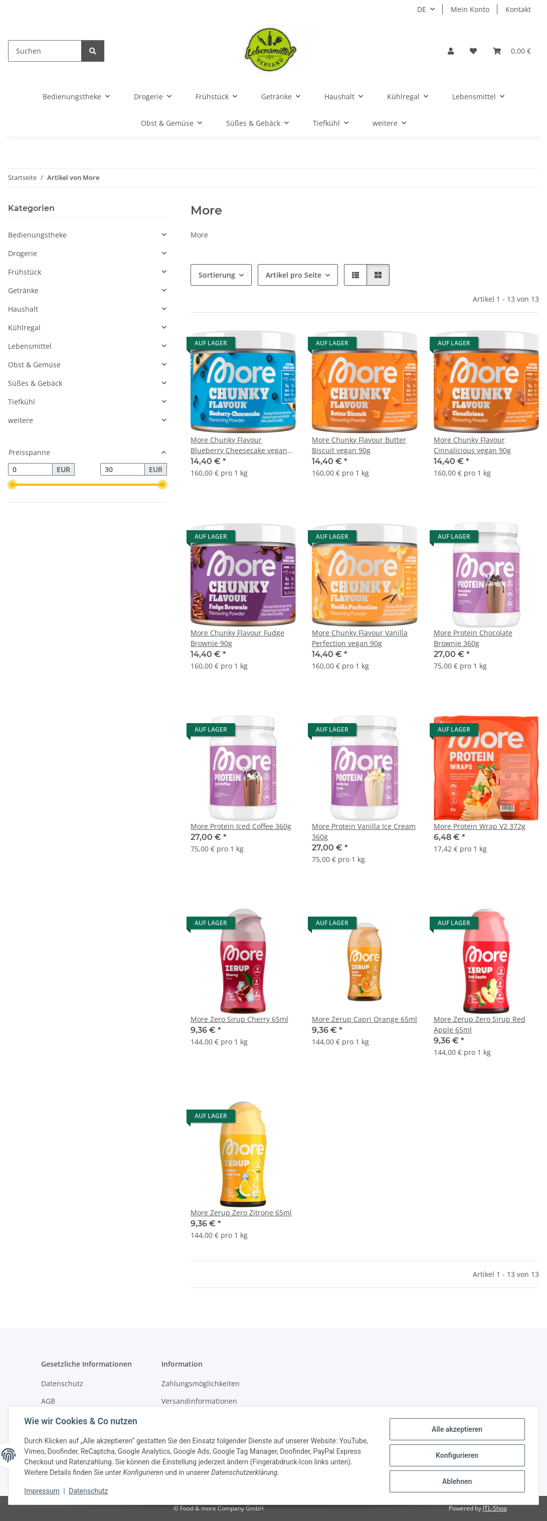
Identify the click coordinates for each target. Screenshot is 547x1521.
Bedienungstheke (37, 235)
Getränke (23, 290)
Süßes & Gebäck (35, 383)
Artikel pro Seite (293, 275)
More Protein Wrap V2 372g (479, 826)
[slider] (12, 485)
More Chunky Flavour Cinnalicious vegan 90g (472, 445)
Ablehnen (456, 1481)
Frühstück (24, 272)
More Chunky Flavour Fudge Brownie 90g (237, 638)
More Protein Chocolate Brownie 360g (473, 638)
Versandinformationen (199, 1401)
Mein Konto (470, 9)
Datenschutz (88, 1491)
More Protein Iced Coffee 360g (241, 826)
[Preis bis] (122, 469)
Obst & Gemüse (34, 364)
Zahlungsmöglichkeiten (200, 1383)
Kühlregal (24, 327)
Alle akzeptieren (456, 1429)
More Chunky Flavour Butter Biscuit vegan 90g (359, 445)
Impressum (42, 1491)
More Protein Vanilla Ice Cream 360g (364, 831)
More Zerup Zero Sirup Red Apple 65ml (479, 1024)
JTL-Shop (495, 1508)
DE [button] (421, 9)
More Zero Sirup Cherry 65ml (239, 1019)
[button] (451, 51)
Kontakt (518, 9)
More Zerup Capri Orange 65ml (364, 1019)
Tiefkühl (21, 401)
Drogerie (22, 253)
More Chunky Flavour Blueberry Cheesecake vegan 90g (239, 445)
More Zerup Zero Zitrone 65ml (241, 1212)
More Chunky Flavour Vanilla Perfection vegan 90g (360, 638)
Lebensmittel (30, 346)
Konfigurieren (456, 1455)
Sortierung (217, 275)
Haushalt (23, 309)
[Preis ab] (30, 469)
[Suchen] (45, 51)
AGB (48, 1401)
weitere (20, 420)
